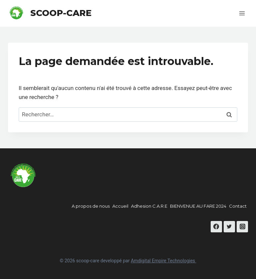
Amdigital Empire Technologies (163, 260)
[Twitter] (229, 226)
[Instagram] (242, 226)
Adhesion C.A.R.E (149, 206)
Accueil (120, 206)
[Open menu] (242, 13)
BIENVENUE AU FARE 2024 (198, 206)
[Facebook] (216, 226)
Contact (238, 206)
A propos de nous (91, 206)
